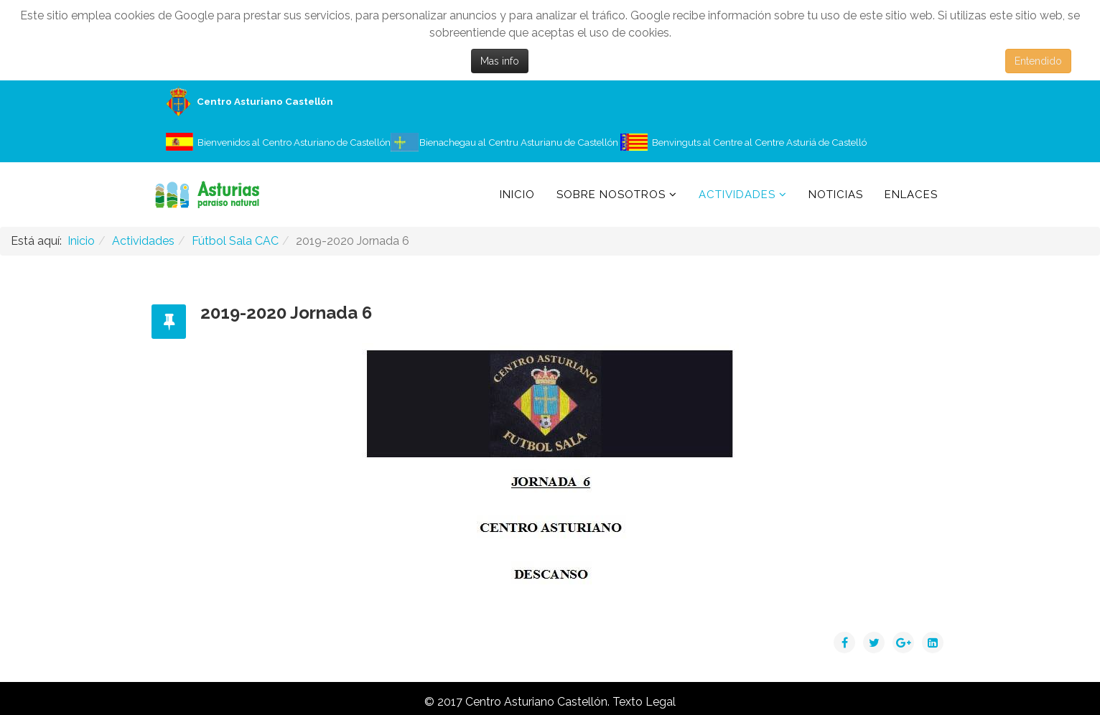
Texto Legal (644, 702)
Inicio (517, 194)
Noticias (835, 194)
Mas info (499, 61)
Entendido (1038, 61)
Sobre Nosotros (611, 194)
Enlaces (911, 194)
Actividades (737, 194)
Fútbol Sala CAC (235, 241)
